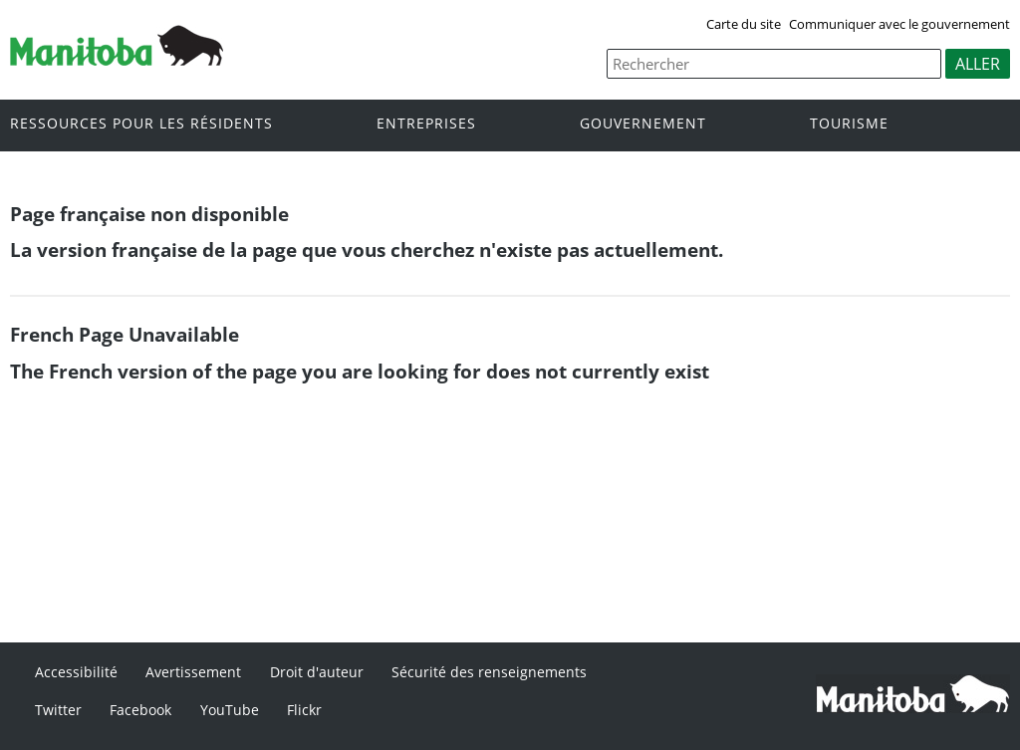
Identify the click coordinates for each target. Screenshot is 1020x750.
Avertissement (193, 671)
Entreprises (426, 124)
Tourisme (849, 124)
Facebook (140, 709)
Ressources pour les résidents (141, 124)
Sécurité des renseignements (489, 671)
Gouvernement (643, 124)
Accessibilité (76, 671)
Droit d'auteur (317, 671)
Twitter (58, 709)
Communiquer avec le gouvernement (899, 24)
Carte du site (743, 24)
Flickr (304, 709)
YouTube (229, 709)
